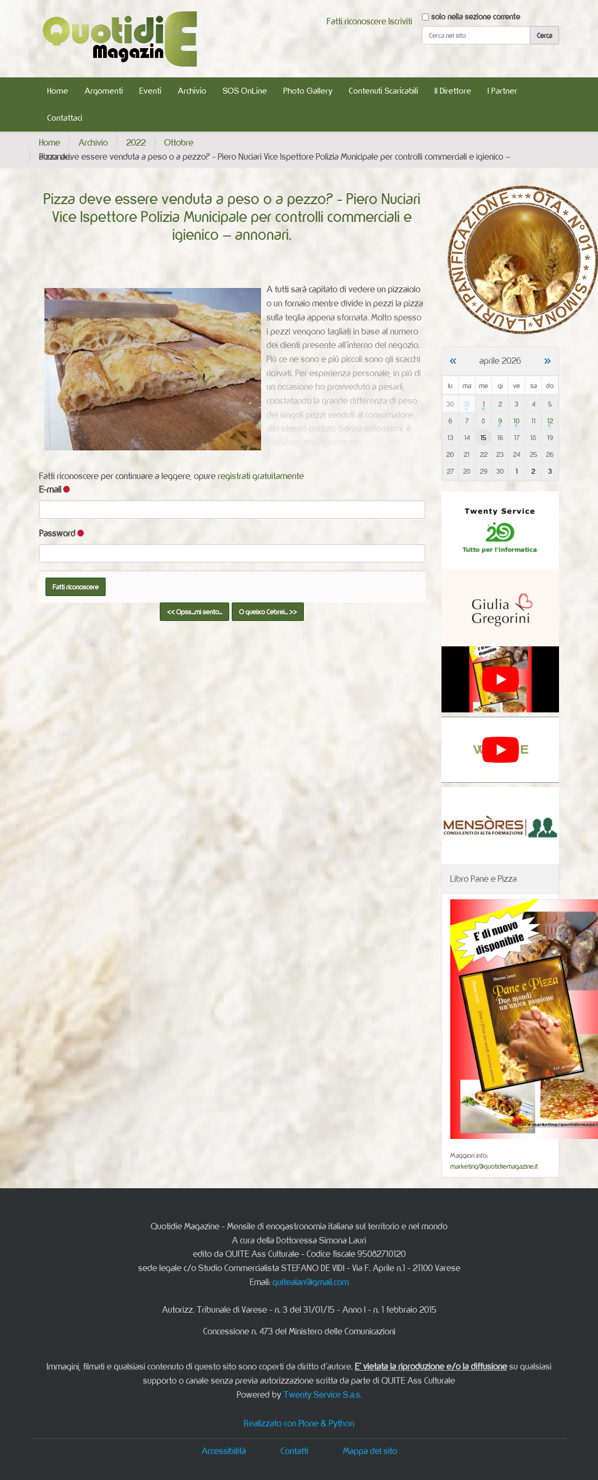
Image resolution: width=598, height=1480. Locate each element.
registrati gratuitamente (261, 475)
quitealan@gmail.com (310, 1281)
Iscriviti (400, 21)
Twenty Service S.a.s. (322, 1394)
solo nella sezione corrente (475, 16)
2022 (136, 142)
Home (57, 91)
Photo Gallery (308, 91)
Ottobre (178, 142)
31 (467, 404)
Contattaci (64, 118)
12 (550, 420)
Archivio (192, 91)
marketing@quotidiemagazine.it (494, 1166)
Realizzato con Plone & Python (299, 1423)
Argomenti (103, 91)
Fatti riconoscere (356, 21)
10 (516, 420)
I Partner (502, 91)
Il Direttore (452, 91)
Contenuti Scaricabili (383, 91)
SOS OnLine (245, 91)
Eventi (150, 91)
